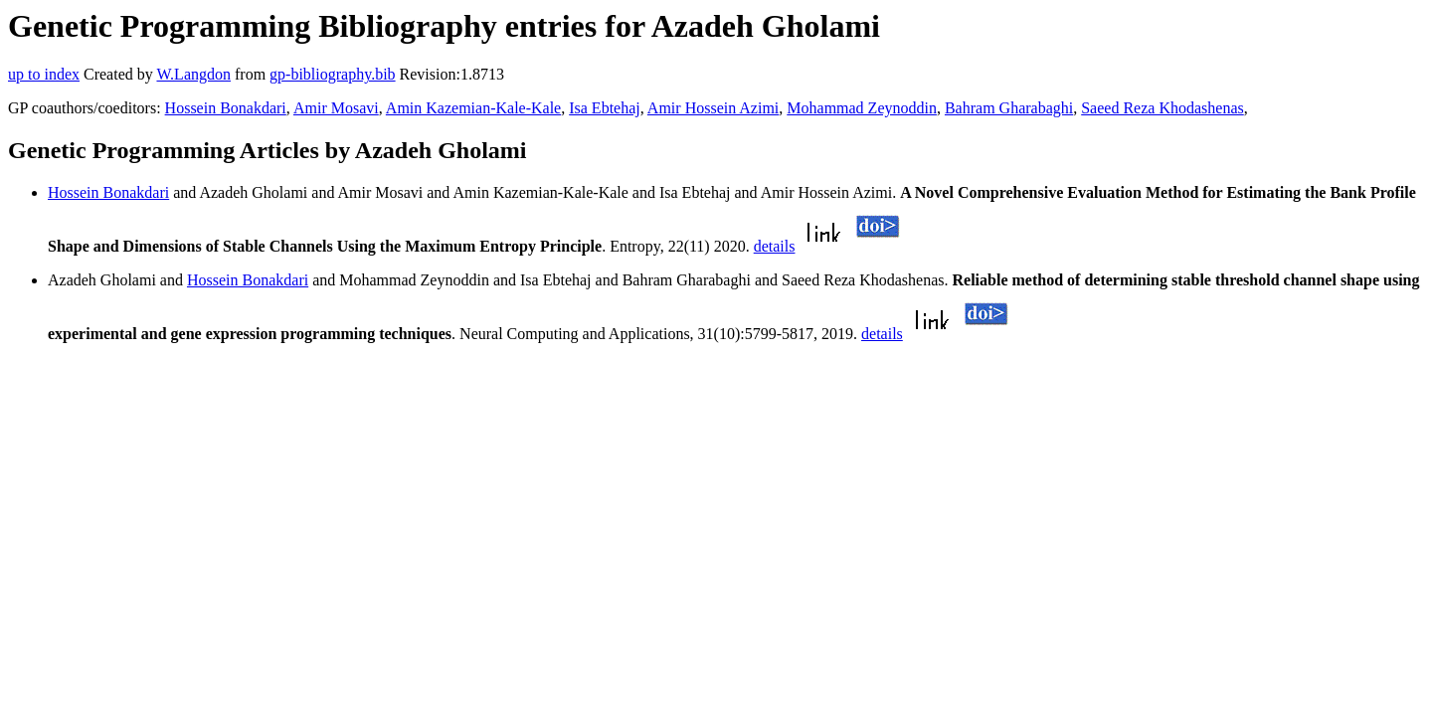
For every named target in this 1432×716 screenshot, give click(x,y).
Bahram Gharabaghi (1009, 107)
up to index (44, 74)
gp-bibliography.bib (332, 74)
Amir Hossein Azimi (713, 107)
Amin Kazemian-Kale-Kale (473, 107)
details (775, 246)
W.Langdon (193, 74)
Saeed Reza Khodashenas (1162, 107)
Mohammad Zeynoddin (862, 107)
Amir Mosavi (336, 107)
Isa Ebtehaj (604, 107)
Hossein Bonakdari (225, 107)
